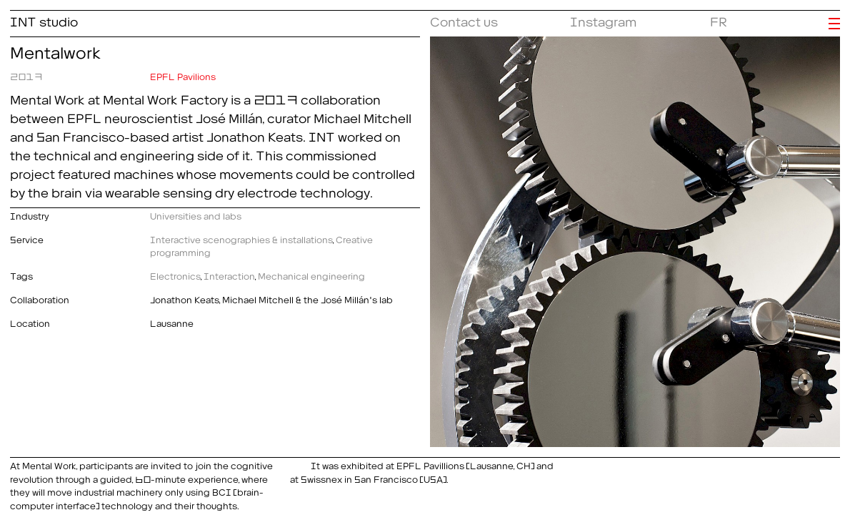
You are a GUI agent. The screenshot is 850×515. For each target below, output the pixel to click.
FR (718, 19)
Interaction (229, 274)
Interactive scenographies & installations (241, 238)
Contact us (464, 19)
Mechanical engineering (311, 274)
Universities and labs (195, 214)
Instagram (603, 19)
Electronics (175, 274)
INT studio (44, 19)
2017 (26, 75)
